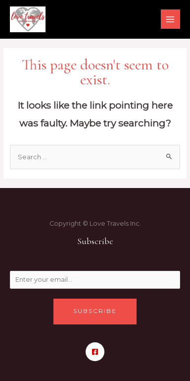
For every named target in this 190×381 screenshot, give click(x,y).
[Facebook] (95, 351)
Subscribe (95, 311)
